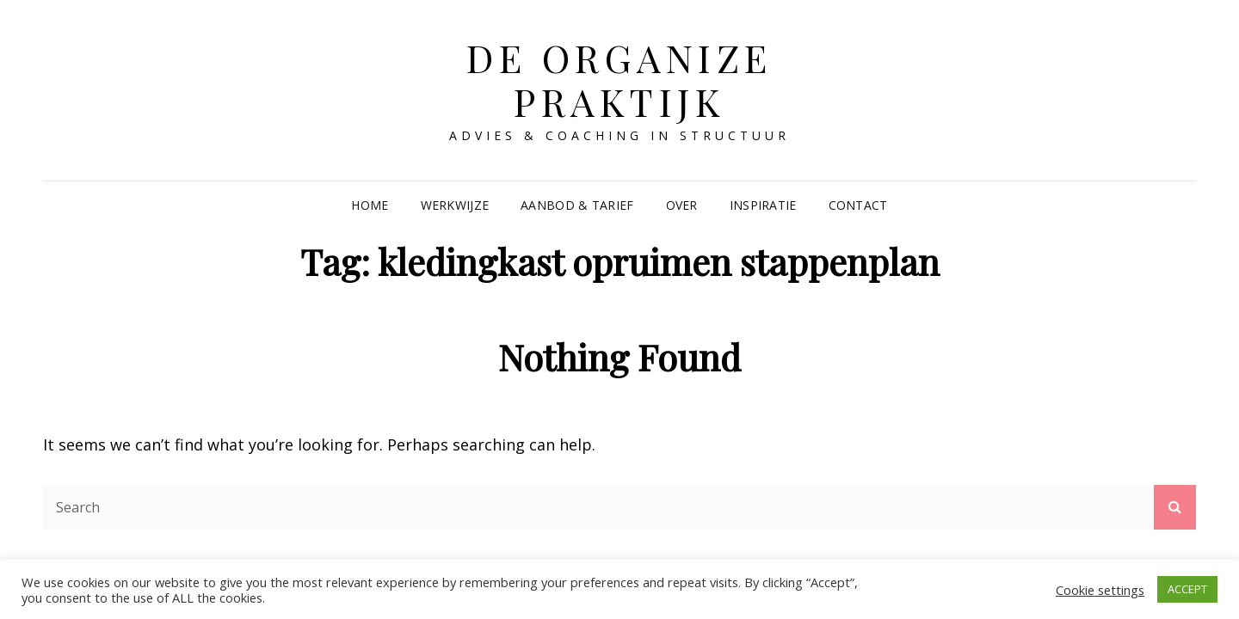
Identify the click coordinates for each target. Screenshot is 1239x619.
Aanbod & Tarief (577, 205)
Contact (858, 205)
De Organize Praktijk (619, 79)
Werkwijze (455, 205)
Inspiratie (763, 205)
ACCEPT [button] (1187, 589)
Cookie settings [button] (1100, 590)
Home (369, 205)
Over (682, 205)
